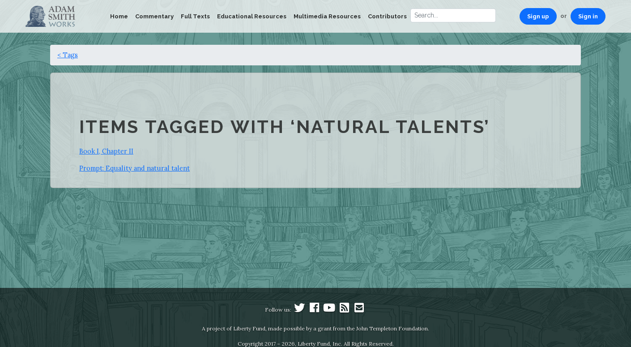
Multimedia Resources (327, 16)
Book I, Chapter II (106, 151)
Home (119, 16)
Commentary (154, 16)
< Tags (67, 55)
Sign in (588, 16)
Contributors (387, 16)
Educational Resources (251, 16)
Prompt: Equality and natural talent (134, 168)
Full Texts (195, 16)
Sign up (538, 16)
